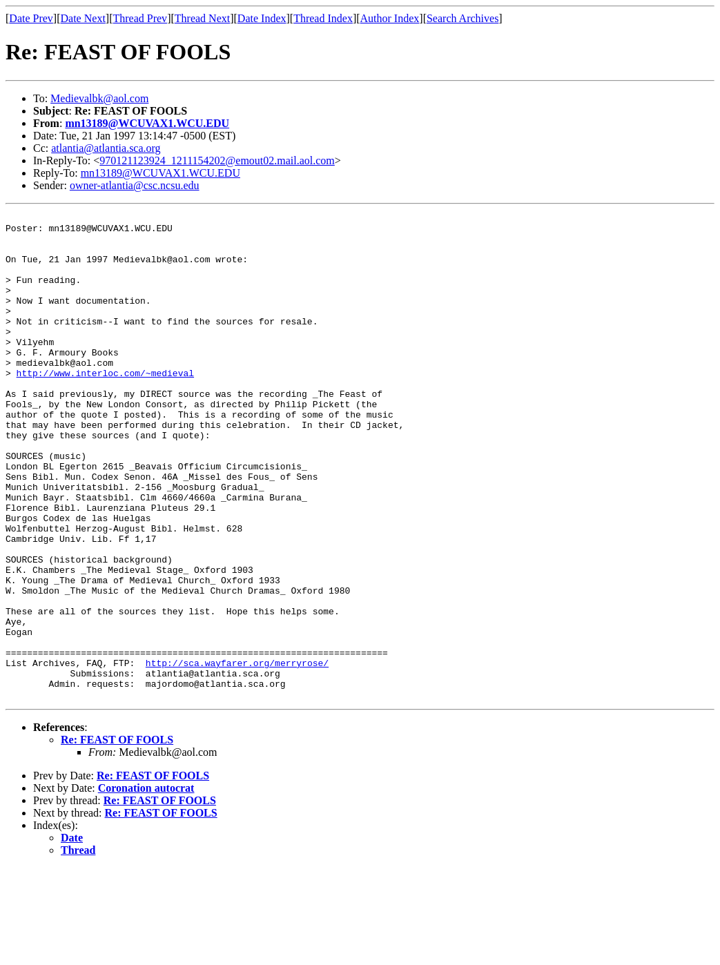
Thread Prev (140, 18)
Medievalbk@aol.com (99, 98)
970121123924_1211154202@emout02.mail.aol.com (216, 160)
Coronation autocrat (146, 885)
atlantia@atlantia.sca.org (105, 148)
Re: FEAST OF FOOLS (117, 837)
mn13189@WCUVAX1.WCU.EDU (147, 123)
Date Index (261, 18)
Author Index (390, 18)
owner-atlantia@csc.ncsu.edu (135, 185)
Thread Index (323, 18)
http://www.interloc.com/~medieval (105, 406)
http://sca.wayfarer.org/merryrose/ (237, 754)
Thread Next (202, 18)
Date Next (83, 18)
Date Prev (31, 18)
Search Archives (462, 18)
